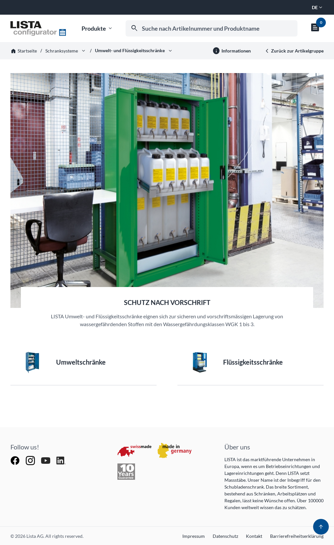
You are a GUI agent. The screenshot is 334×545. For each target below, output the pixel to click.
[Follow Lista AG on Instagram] (31, 460)
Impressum (193, 536)
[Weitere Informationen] (231, 51)
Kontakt (254, 536)
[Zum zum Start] (321, 527)
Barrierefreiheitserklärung (297, 536)
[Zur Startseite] (38, 28)
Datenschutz (225, 536)
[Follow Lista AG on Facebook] (15, 460)
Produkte (97, 28)
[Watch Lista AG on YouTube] (46, 460)
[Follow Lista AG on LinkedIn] (61, 460)
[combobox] (211, 28)
